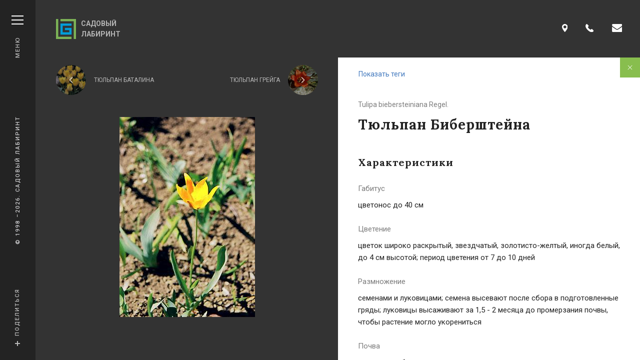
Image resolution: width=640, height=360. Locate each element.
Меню (18, 37)
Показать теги (381, 74)
